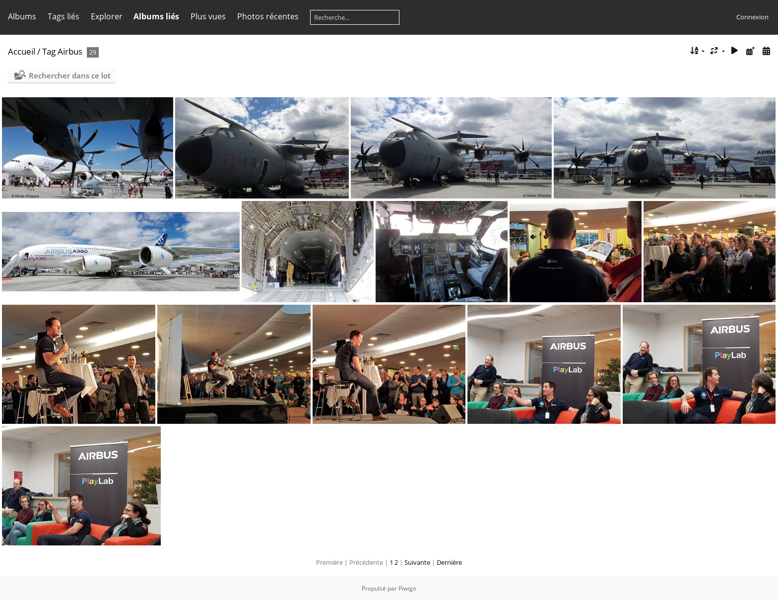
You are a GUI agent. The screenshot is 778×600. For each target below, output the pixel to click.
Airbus (70, 51)
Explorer (107, 16)
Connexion (752, 16)
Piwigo (407, 588)
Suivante (417, 562)
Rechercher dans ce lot (70, 75)
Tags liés (63, 16)
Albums (22, 16)
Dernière (449, 562)
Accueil (21, 51)
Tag (49, 51)
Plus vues (208, 16)
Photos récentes (268, 16)
